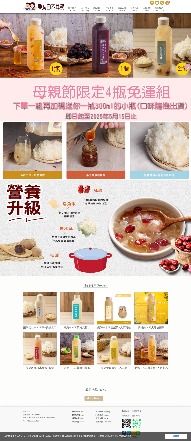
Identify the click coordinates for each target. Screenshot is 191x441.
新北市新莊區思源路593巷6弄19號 (41, 417)
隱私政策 (136, 416)
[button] (134, 436)
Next (187, 67)
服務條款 (126, 411)
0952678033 (33, 420)
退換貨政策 (137, 411)
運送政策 (126, 416)
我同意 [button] (176, 436)
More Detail (93, 398)
